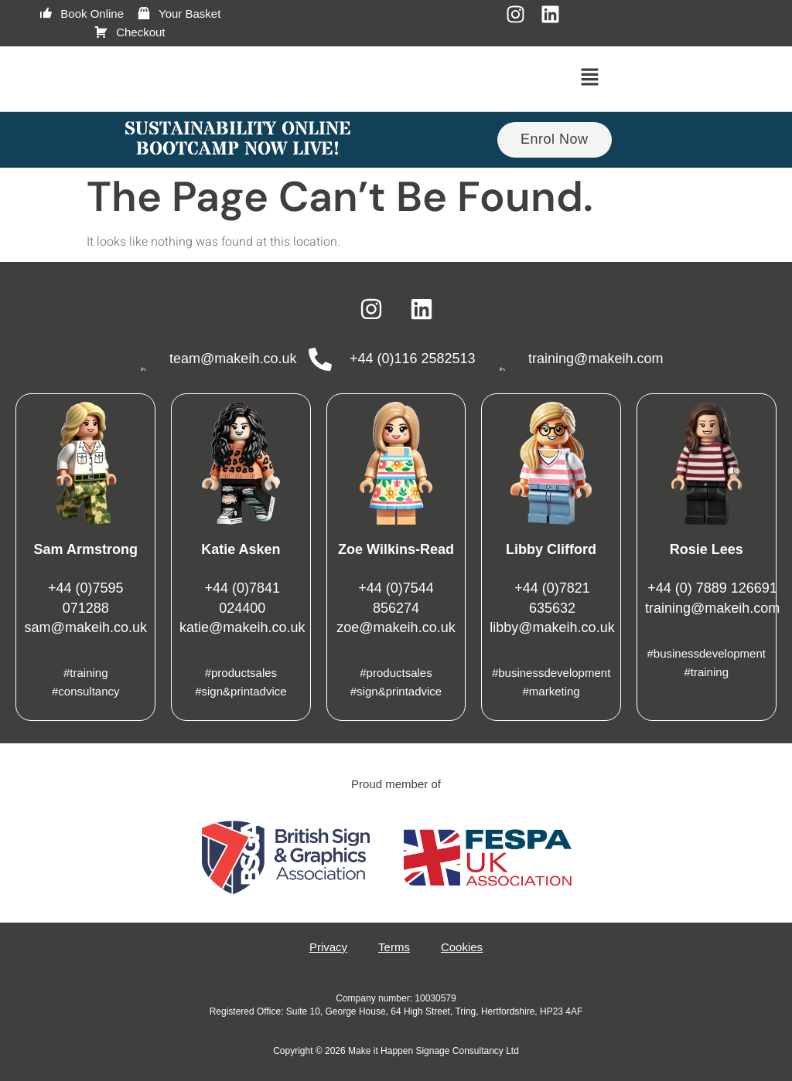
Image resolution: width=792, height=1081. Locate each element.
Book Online (81, 14)
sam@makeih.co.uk (86, 627)
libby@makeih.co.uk (552, 627)
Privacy (328, 947)
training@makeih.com (712, 608)
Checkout (129, 32)
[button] (590, 79)
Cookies (462, 947)
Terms (394, 947)
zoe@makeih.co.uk (395, 627)
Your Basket (178, 14)
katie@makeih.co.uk (242, 627)
